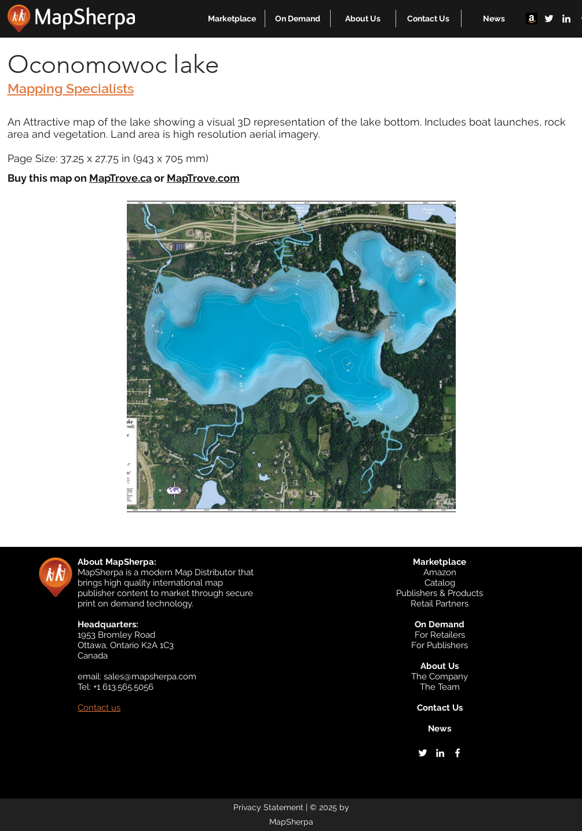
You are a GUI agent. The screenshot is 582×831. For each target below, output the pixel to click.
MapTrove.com (203, 178)
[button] (232, 18)
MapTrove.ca (120, 178)
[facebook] (457, 753)
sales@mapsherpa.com (150, 676)
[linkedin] (566, 18)
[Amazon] (531, 18)
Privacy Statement (268, 807)
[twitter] (549, 18)
